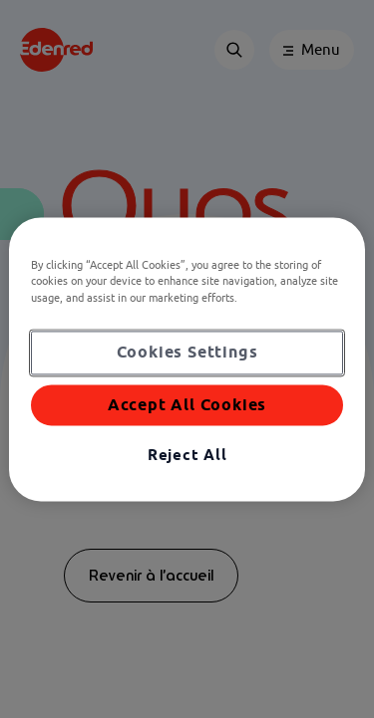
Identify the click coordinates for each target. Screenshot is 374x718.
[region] (186, 359)
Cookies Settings (187, 351)
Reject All (187, 455)
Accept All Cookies (187, 404)
